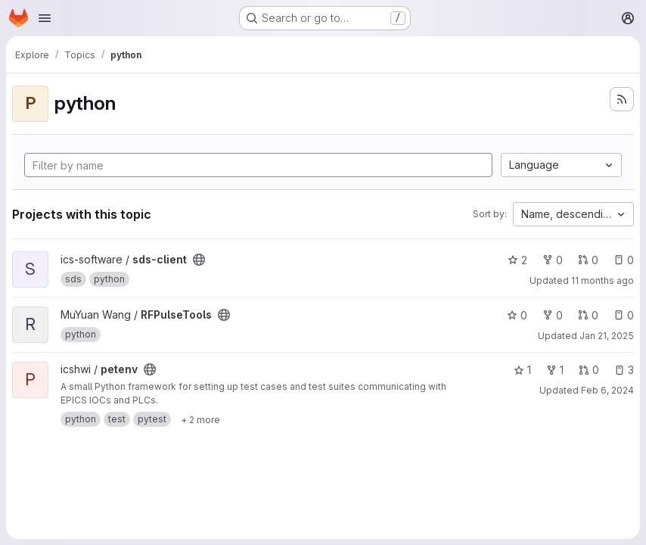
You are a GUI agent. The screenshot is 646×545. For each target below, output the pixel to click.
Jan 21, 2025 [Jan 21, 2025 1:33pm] (606, 335)
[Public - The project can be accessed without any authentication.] (199, 260)
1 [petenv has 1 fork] (555, 369)
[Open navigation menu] (45, 18)
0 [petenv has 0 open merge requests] (589, 369)
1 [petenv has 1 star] (522, 369)
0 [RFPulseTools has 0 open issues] (623, 315)
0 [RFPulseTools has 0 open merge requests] (588, 315)
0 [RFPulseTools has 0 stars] (517, 315)
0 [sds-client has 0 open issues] (623, 260)
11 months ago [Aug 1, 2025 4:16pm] (602, 280)
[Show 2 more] (200, 419)
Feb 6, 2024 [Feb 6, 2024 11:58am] (607, 390)
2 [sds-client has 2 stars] (517, 260)
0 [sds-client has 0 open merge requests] (588, 260)
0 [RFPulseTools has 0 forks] (552, 315)
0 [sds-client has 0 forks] (552, 260)
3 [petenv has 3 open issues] (624, 369)
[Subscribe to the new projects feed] (622, 99)
